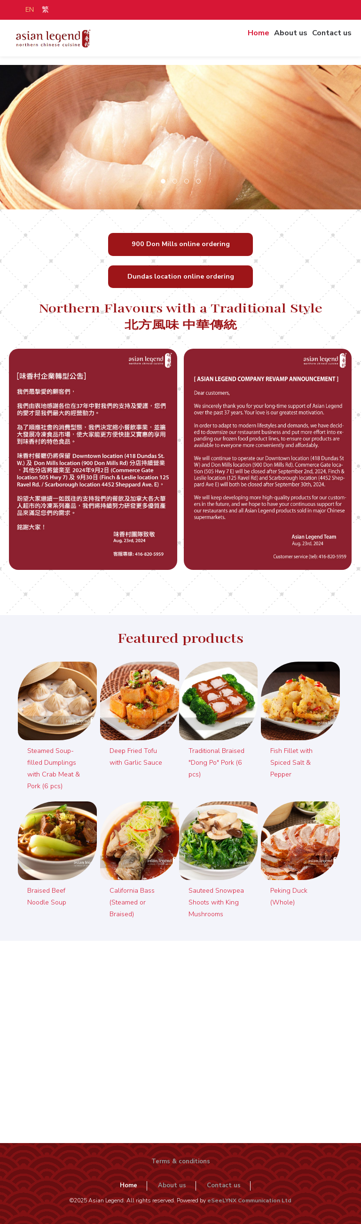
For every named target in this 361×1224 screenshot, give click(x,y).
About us (289, 39)
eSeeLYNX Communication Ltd (249, 1200)
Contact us (330, 39)
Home (257, 39)
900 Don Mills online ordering (181, 244)
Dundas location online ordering (180, 276)
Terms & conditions (180, 1161)
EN (29, 9)
